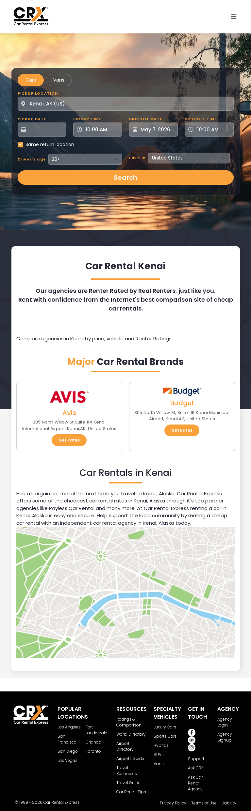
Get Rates (69, 440)
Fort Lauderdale (96, 730)
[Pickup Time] (101, 129)
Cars (30, 80)
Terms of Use (204, 803)
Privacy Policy (173, 803)
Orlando (93, 742)
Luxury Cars (165, 727)
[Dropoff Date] (157, 129)
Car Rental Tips (131, 792)
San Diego (68, 751)
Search (125, 177)
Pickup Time (87, 119)
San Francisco (67, 739)
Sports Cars (165, 736)
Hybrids (161, 745)
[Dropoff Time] (213, 129)
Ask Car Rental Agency (195, 783)
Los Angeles (69, 727)
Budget (182, 402)
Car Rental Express (61, 802)
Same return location (49, 144)
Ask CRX (196, 768)
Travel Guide (128, 782)
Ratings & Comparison (129, 722)
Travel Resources (126, 770)
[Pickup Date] (46, 129)
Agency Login (224, 722)
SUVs (159, 754)
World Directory (131, 734)
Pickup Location (38, 93)
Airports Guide (130, 758)
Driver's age (32, 159)
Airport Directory (125, 746)
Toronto (93, 751)
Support (196, 759)
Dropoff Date (145, 119)
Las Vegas (67, 760)
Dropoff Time (201, 119)
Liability (229, 803)
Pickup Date (32, 119)
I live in (137, 157)
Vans (58, 80)
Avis (69, 412)
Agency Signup (224, 737)
